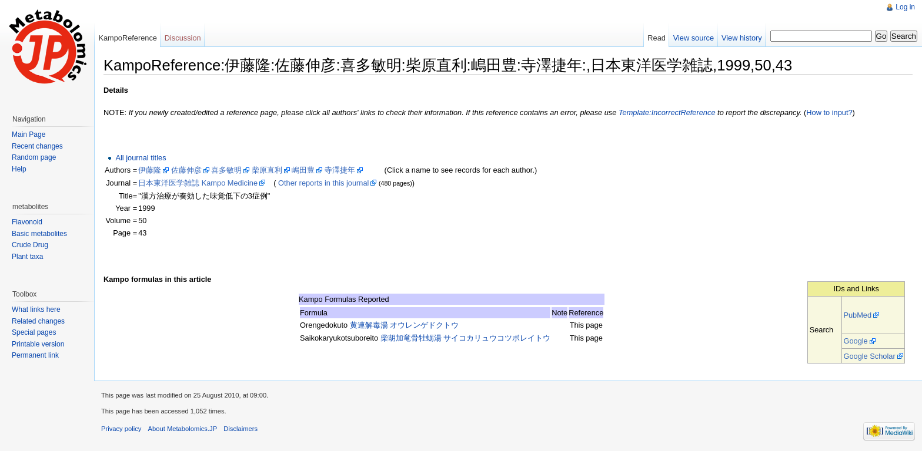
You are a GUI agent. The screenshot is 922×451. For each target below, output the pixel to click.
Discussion (183, 37)
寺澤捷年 (340, 170)
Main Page (28, 134)
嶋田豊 (303, 170)
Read (656, 37)
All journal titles (140, 157)
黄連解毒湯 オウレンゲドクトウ (404, 325)
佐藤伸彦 (186, 170)
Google (855, 340)
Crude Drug (30, 245)
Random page (34, 157)
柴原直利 (267, 170)
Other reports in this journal (323, 183)
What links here (36, 309)
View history (741, 37)
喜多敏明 (226, 170)
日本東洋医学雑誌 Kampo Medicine (198, 183)
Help (19, 169)
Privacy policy (121, 428)
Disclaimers (240, 428)
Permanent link (35, 355)
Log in (905, 7)
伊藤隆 (149, 170)
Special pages (34, 332)
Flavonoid (27, 222)
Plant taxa (27, 257)
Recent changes (37, 146)
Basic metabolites (39, 234)
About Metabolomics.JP (183, 428)
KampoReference (127, 37)
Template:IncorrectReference (667, 112)
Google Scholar (869, 356)
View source (693, 37)
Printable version (38, 344)
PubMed (857, 315)
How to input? (829, 112)
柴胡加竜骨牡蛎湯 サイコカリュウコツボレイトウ (465, 338)
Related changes (38, 321)
